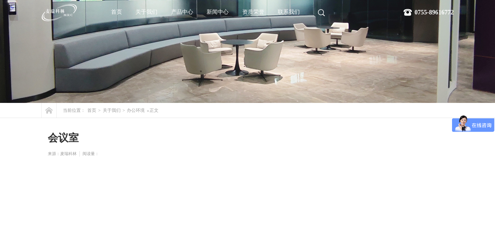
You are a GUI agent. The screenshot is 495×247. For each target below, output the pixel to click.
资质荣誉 (253, 12)
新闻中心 (218, 12)
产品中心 (182, 12)
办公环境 (136, 110)
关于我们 (146, 12)
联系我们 (289, 12)
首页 (116, 12)
